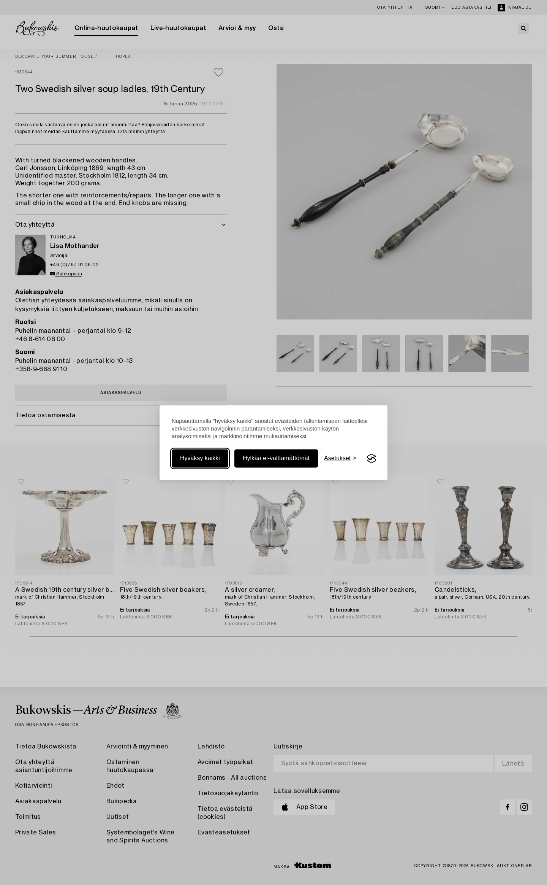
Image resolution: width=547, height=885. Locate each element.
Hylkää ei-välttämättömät (276, 458)
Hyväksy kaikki (200, 458)
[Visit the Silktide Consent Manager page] (371, 459)
